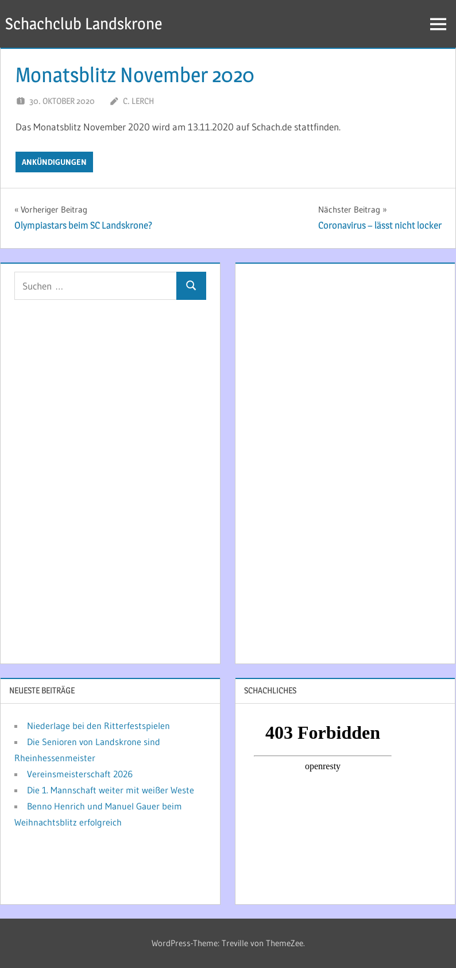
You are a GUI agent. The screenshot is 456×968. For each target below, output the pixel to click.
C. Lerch (138, 100)
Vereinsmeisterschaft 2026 (80, 774)
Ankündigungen (54, 162)
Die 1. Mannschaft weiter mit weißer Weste (110, 790)
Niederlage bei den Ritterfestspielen (98, 725)
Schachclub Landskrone (83, 23)
